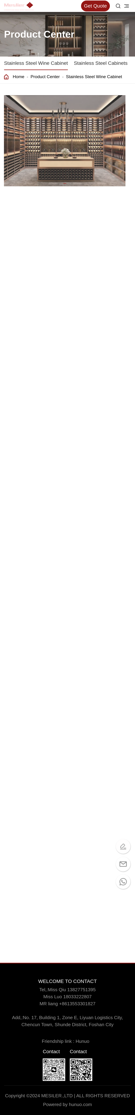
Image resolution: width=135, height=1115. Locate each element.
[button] (63, 183)
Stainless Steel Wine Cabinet (94, 76)
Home (18, 76)
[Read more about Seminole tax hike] (18, 6)
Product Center (45, 76)
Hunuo (84, 1041)
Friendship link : (59, 1041)
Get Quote (95, 6)
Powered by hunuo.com (67, 1104)
